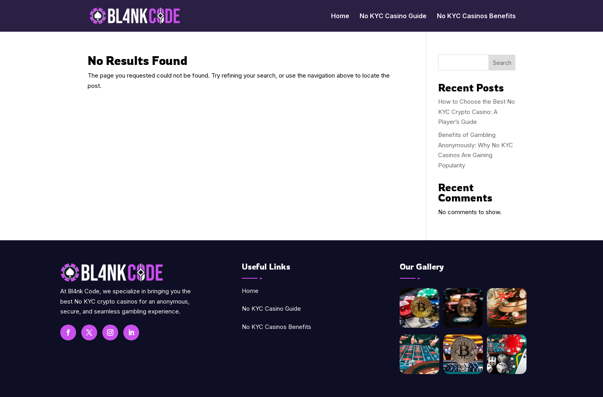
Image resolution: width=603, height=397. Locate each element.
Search (502, 62)
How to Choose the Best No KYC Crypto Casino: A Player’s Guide (476, 111)
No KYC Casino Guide (393, 16)
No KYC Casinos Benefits (476, 16)
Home (340, 16)
